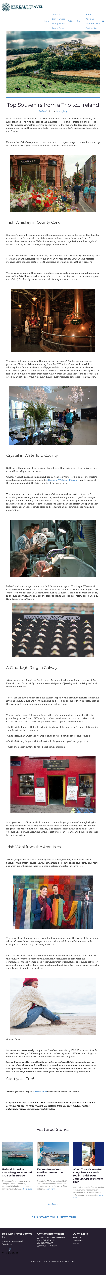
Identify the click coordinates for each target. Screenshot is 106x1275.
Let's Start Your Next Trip (53, 1217)
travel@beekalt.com (48, 1246)
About (88, 14)
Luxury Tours (58, 28)
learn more (27, 1189)
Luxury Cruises (58, 19)
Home (46, 21)
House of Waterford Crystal (63, 480)
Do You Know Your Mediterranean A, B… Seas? (51, 1172)
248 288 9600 (47, 1243)
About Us (90, 19)
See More (53, 1204)
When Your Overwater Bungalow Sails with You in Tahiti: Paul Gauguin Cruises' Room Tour (88, 1175)
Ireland (43, 111)
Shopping (61, 111)
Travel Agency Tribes (67, 1261)
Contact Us (78, 1241)
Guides (71, 21)
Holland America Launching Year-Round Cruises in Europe (17, 1172)
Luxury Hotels (58, 23)
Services (55, 14)
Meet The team (93, 23)
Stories (80, 21)
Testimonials (91, 28)
